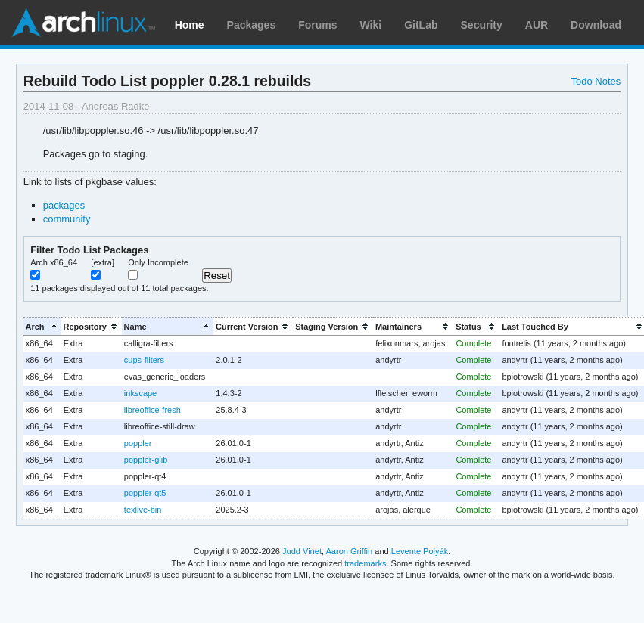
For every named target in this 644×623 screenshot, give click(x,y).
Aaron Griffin (348, 551)
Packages (251, 25)
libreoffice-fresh (152, 409)
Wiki (371, 25)
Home (189, 25)
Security (481, 25)
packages (64, 205)
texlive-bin (142, 509)
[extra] (102, 262)
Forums (317, 25)
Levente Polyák (419, 551)
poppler (138, 443)
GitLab (420, 25)
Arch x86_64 (53, 262)
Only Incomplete (158, 262)
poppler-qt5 (145, 492)
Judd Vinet (302, 551)
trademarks (365, 563)
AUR (536, 25)
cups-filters (144, 359)
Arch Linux (83, 23)
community (67, 219)
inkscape (140, 393)
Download (596, 25)
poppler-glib (145, 459)
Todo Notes (596, 81)
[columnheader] (42, 326)
